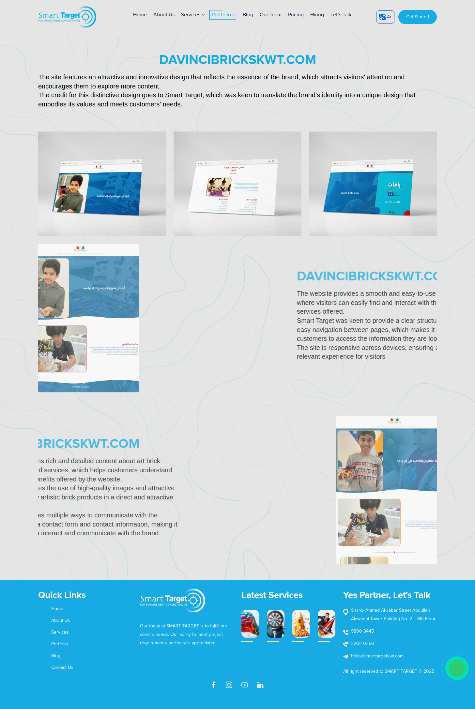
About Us (164, 14)
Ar (385, 17)
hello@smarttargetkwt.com (377, 656)
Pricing (296, 14)
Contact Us (62, 667)
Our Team (271, 14)
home (140, 14)
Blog (248, 14)
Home (57, 608)
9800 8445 (362, 631)
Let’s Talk (340, 14)
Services (193, 14)
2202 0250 (362, 643)
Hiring (317, 14)
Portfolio (224, 14)
